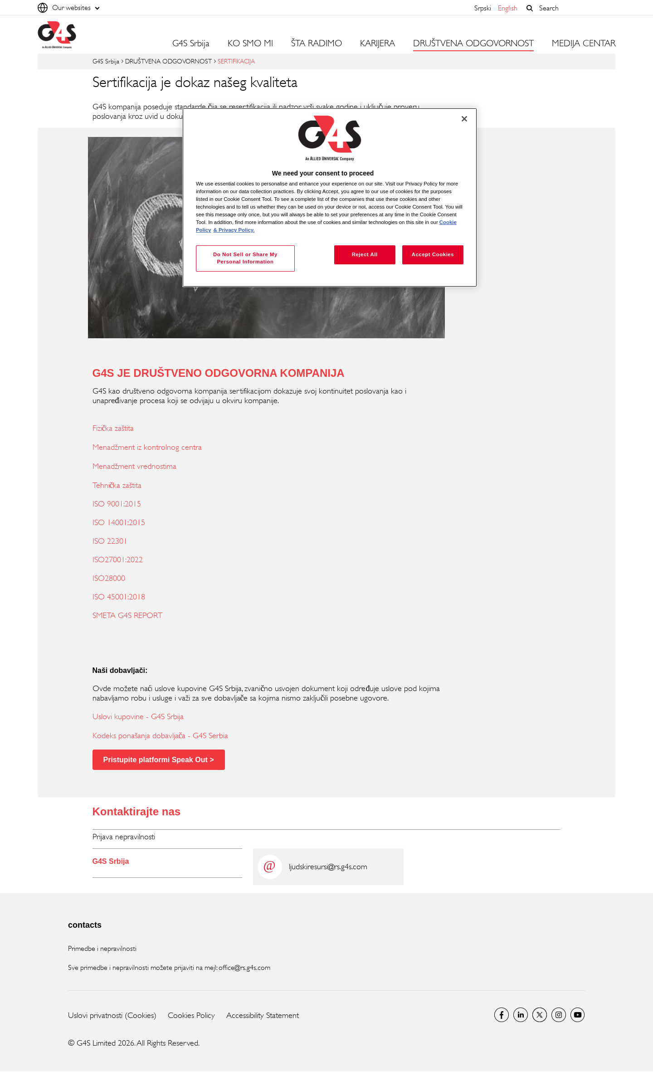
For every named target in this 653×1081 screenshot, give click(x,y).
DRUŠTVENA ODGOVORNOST (168, 61)
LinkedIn (520, 1015)
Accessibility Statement (262, 1015)
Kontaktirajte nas (137, 811)
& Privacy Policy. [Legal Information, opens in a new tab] (234, 230)
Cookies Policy (191, 1015)
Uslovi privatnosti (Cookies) (112, 1015)
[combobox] (575, 8)
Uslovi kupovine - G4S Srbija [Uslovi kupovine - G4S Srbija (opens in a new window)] (138, 716)
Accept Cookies (433, 254)
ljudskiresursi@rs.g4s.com (328, 866)
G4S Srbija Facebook (501, 1015)
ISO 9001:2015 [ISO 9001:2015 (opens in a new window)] (117, 503)
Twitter (539, 1015)
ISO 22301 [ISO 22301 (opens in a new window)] (110, 540)
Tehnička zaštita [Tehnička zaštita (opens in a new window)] (117, 485)
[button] (530, 8)
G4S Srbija (191, 44)
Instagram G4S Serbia (558, 1015)
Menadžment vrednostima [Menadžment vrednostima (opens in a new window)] (134, 466)
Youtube (577, 1015)
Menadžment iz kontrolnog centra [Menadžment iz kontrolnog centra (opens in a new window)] (147, 447)
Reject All (365, 254)
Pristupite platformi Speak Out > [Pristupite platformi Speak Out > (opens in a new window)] (158, 760)
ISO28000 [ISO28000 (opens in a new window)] (109, 578)
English (507, 8)
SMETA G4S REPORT (127, 615)
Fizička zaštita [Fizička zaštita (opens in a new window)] (113, 428)
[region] (329, 197)
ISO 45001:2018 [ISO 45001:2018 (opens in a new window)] (119, 596)
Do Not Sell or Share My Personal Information (245, 258)
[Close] (464, 119)
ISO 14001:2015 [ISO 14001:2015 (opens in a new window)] (119, 522)
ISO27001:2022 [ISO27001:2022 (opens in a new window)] (118, 559)
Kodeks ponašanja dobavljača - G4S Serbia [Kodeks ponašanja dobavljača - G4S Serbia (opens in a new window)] (161, 735)
